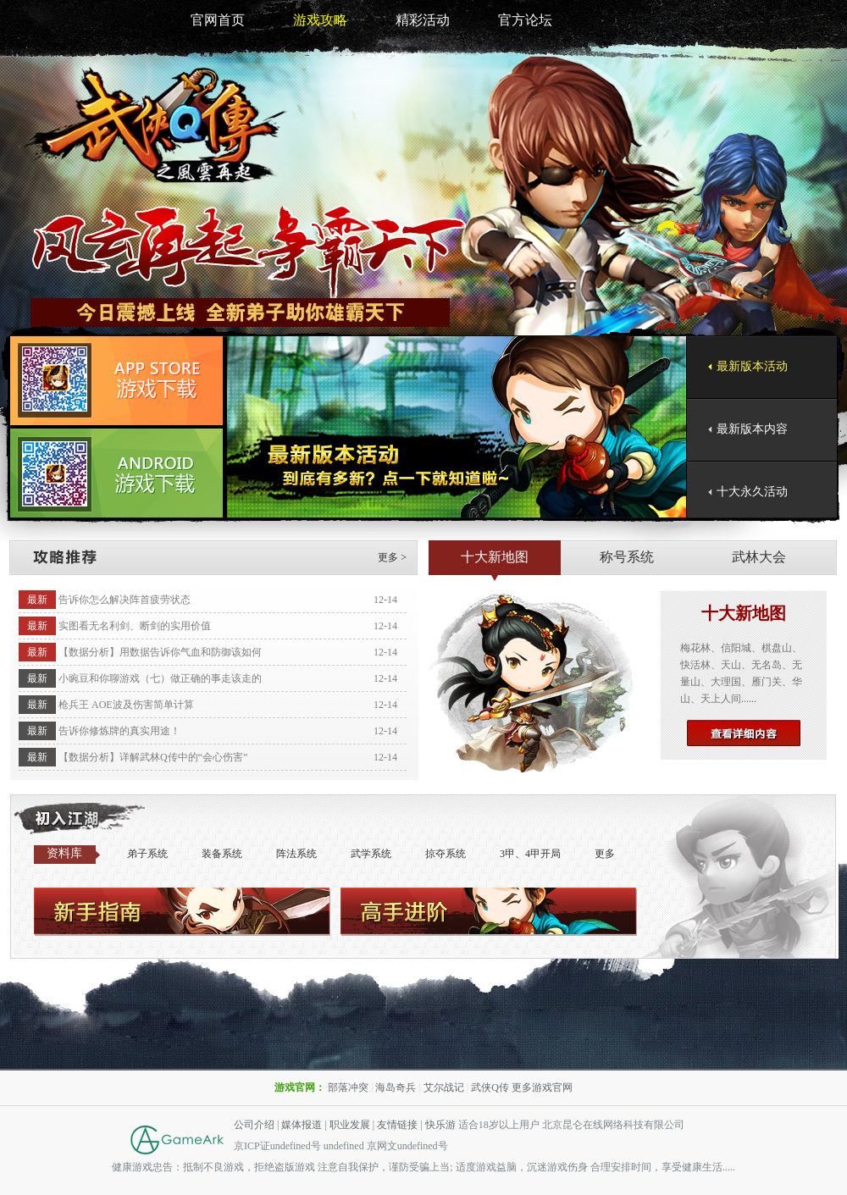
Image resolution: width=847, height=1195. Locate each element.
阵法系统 (296, 854)
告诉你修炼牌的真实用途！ (119, 731)
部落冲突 (348, 1087)
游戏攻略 (320, 20)
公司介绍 (254, 1125)
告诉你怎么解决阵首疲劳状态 (124, 600)
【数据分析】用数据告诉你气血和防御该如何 (160, 652)
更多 (605, 854)
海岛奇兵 (395, 1087)
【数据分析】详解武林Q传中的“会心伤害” (152, 757)
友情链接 (397, 1125)
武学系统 (371, 854)
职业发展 (349, 1125)
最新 (37, 600)
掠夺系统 (445, 854)
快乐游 (440, 1125)
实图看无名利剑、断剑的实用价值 (134, 626)
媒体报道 (301, 1125)
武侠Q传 (490, 1087)
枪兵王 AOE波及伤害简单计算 (126, 705)
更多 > (392, 557)
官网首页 (218, 20)
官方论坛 (525, 20)
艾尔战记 (444, 1087)
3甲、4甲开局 (530, 854)
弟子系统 (147, 854)
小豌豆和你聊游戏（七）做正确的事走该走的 (160, 678)
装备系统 (222, 854)
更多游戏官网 (542, 1087)
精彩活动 (423, 20)
